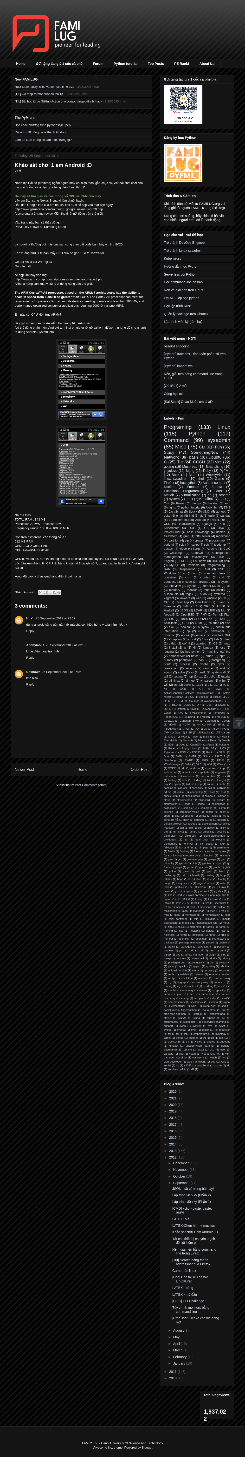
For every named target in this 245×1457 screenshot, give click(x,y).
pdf (202, 950)
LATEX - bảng (182, 1288)
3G (216, 684)
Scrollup (239, 723)
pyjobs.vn (224, 962)
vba (181, 1053)
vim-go (190, 680)
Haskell (169, 610)
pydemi (169, 544)
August (178, 1330)
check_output (172, 795)
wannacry (198, 1057)
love (178, 902)
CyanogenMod (212, 700)
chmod (222, 795)
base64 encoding (177, 346)
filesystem (170, 536)
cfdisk (180, 792)
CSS (167, 524)
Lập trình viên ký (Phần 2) (191, 1195)
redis (171, 974)
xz (177, 1065)
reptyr (171, 978)
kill (194, 647)
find (191, 515)
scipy (182, 544)
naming (168, 930)
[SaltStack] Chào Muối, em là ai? (188, 402)
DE (229, 700)
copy (223, 811)
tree (170, 1041)
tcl (177, 1033)
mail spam (206, 907)
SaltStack (170, 623)
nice (223, 930)
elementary (170, 843)
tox (201, 676)
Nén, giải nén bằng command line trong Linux (194, 1251)
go (210, 495)
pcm (181, 950)
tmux (189, 499)
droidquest (170, 839)
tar (169, 1033)
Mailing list (209, 736)
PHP (203, 614)
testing (178, 676)
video (183, 548)
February (180, 1357)
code (187, 803)
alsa (227, 623)
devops (197, 503)
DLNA (187, 704)
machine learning (218, 651)
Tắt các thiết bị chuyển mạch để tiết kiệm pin (193, 1241)
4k (165, 688)
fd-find (190, 847)
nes (181, 930)
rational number (177, 970)
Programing (178, 427)
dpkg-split (190, 835)
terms (167, 1037)
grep (186, 536)
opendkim (184, 938)
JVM (166, 732)
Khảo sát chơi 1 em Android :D (195, 1232)
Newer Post (24, 769)
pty (211, 962)
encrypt (188, 843)
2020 (173, 1105)
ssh (206, 544)
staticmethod (217, 1013)
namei (222, 926)
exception (175, 639)
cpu (177, 815)
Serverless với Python (180, 274)
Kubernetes (172, 258)
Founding (189, 716)
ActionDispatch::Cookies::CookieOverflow (188, 692)
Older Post (139, 769)
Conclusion (202, 602)
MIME (171, 736)
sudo (203, 594)
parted (210, 942)
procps (199, 540)
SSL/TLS (219, 756)
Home (21, 64)
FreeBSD (220, 716)
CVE (181, 700)
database (170, 581)
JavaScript (176, 511)
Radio (209, 752)
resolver (203, 978)
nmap (209, 656)
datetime (199, 819)
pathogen (186, 946)
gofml (186, 643)
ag (184, 573)
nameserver (177, 656)
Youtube (213, 623)
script (195, 544)
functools (224, 855)
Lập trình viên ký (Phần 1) (191, 1202)
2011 (173, 1372)
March (178, 1350)
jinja (223, 887)
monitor (192, 590)
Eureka (217, 487)
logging (169, 651)
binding (197, 780)
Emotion (193, 487)
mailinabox (170, 910)
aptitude (204, 772)
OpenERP (196, 744)
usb (212, 1049)
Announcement (214, 483)
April (177, 1344)
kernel (207, 586)
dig (199, 827)
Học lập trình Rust (177, 306)
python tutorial (190, 507)
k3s (170, 895)
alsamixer (211, 768)
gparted (201, 643)
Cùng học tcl (173, 394)
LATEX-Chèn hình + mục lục (193, 1225)
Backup (203, 696)
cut (200, 631)
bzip (199, 784)
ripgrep (181, 982)
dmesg (207, 831)
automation (170, 776)
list (218, 586)
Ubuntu (214, 457)
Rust (207, 569)
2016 (173, 1131)
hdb (184, 875)
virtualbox (206, 499)
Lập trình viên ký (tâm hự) (183, 322)
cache (222, 784)
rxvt (220, 986)
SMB (179, 756)
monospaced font (206, 922)
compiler (188, 807)
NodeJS (169, 614)
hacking (213, 503)
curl (221, 577)
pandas (225, 515)
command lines (214, 573)
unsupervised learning (199, 1045)
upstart (168, 548)
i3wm (199, 879)
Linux (223, 427)
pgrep (167, 954)
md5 (166, 914)
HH (198, 724)
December (181, 1163)
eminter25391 (221, 635)
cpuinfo (189, 815)
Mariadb (188, 740)
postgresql (218, 660)
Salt (222, 619)
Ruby (207, 471)
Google (226, 720)
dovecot (169, 635)
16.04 (199, 684)
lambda (208, 647)
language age (218, 895)
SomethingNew (204, 452)
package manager (190, 942)
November (181, 1170)
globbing (207, 863)
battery (172, 780)
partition (173, 540)
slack (194, 1005)
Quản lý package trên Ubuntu (186, 314)
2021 (173, 1098)
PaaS (210, 744)
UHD (205, 760)
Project (180, 503)
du (186, 839)
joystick (218, 891)
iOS (215, 643)
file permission (221, 847)
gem (223, 859)
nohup (183, 934)
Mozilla (226, 740)
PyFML (225, 471)
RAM (167, 569)
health (196, 875)
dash (186, 819)
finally (171, 851)
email (179, 515)
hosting (210, 875)
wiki (213, 1061)
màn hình (195, 926)
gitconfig (169, 863)
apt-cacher (170, 772)
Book (175, 475)
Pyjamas (169, 752)
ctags (215, 815)
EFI (224, 708)
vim (218, 462)
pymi (221, 664)
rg (170, 982)
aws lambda (208, 776)
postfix (220, 590)
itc (191, 887)
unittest (173, 1045)
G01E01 (169, 720)
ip (185, 647)
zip (228, 1065)
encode (187, 581)
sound (168, 672)
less (222, 647)
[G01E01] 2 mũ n (176, 386)
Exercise (169, 606)
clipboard (204, 800)
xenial (167, 1065)
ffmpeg (204, 847)
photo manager (195, 954)
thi (204, 1037)
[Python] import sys (178, 366)
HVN (227, 561)
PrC (171, 619)
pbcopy (221, 946)
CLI (202, 447)
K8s (222, 524)
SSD (221, 569)
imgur (200, 883)
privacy (226, 958)
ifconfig (222, 879)
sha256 (225, 998)
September (181, 1183)
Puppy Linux (189, 748)
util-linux (174, 680)
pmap (167, 958)
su (223, 1018)
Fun (218, 447)
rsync (180, 986)
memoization (212, 914)
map (212, 910)
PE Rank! (181, 64)
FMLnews (199, 561)
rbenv (195, 970)
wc (224, 1057)
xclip (223, 1061)
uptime (188, 1049)
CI (224, 598)
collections (170, 807)
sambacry (187, 990)
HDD (215, 561)
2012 (173, 1157)
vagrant (169, 598)
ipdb (166, 887)
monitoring (223, 536)
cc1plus (221, 787)
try (187, 1041)
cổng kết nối (171, 819)
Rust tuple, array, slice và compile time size (44, 86)
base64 (225, 776)
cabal (210, 784)
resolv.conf (171, 668)
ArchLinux (218, 520)
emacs (200, 635)
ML (223, 610)
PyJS (222, 748)
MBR (211, 610)
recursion (224, 970)
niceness (169, 934)
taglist (205, 1029)
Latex (218, 491)
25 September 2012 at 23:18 (65, 645)
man (185, 910)
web (198, 598)
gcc (180, 859)
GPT (207, 606)
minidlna (210, 918)
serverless (208, 994)
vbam (192, 1053)
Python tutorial (126, 64)
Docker (169, 487)
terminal (183, 520)
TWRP (189, 760)
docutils (221, 831)
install (173, 647)
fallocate (169, 847)
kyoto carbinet (195, 895)
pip (187, 540)
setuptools (200, 998)
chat (223, 792)
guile (211, 515)
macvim (180, 907)
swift (203, 672)
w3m (222, 680)
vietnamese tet (210, 1053)
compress (206, 807)
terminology (219, 1033)
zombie (172, 1069)
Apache (212, 548)
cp (188, 631)
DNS (227, 507)
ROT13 (196, 752)
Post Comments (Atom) (91, 785)
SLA (166, 756)
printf (167, 664)
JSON (184, 610)
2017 (173, 1124)
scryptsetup (219, 990)
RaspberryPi (187, 569)
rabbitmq (225, 966)
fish (216, 639)
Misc (180, 447)
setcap (185, 998)
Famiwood (219, 712)
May (176, 1337)
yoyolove (170, 471)
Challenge (176, 553)
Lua (228, 732)
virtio (184, 1057)
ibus (210, 879)
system (174, 499)
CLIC (226, 548)
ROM (183, 752)
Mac (195, 736)
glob (194, 863)
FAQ (180, 712)
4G (224, 684)
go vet (190, 867)
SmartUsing (214, 466)
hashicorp (170, 875)
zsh (176, 684)
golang (169, 466)
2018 (173, 1118)
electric (220, 839)
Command (176, 440)
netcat (195, 656)
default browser (173, 823)
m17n (167, 907)
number (168, 938)
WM (209, 764)
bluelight (221, 780)
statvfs (182, 1018)
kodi (179, 895)
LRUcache (203, 732)
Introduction (171, 728)
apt (195, 573)
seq (192, 994)
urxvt (201, 1049)
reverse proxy (221, 978)
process (185, 664)
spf (224, 1010)
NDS (171, 744)
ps (170, 520)
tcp (186, 1033)
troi (179, 1041)
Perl (215, 614)
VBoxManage (172, 764)
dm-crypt (178, 831)
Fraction (205, 716)
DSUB (222, 704)
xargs (196, 548)
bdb (184, 780)
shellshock (196, 1002)
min (196, 918)
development (210, 823)
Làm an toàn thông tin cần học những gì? (43, 140)
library (199, 899)
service (208, 668)
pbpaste (169, 950)
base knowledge (198, 532)
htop (223, 875)
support (168, 1025)
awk (171, 627)
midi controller (178, 918)
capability (197, 787)
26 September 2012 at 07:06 (62, 672)
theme (179, 1037)
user (223, 1049)
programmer (217, 540)
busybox (203, 627)
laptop (167, 899)
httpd (180, 879)
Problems (193, 565)
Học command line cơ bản (183, 282)
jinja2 (167, 891)
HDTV (186, 724)
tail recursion (222, 1029)
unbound (225, 1041)
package (169, 942)
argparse (220, 772)
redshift (184, 974)
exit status (206, 843)
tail (166, 676)
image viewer (184, 883)
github (183, 863)
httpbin (168, 879)
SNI (205, 756)
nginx (172, 507)
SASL (222, 752)
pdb (192, 950)
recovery (209, 970)
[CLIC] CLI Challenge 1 (189, 1301)
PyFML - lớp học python (181, 298)
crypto (202, 815)
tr (229, 1037)
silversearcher (176, 1005)
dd (210, 819)
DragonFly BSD (186, 708)
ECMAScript (208, 708)
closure (221, 800)
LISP (189, 732)
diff (191, 827)
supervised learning (214, 1021)
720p (183, 688)
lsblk (196, 902)
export (191, 639)
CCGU (199, 462)
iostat (223, 883)
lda (179, 899)
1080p (187, 684)
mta (170, 926)
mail (192, 907)
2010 (173, 1378)
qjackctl (183, 966)
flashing (184, 851)
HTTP (221, 606)
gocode (203, 867)
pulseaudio (171, 594)
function (208, 855)
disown (211, 827)
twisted (198, 1041)
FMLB (183, 561)
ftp (165, 855)
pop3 (202, 660)
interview (175, 586)
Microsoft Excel (207, 740)
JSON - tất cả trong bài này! (193, 1189)
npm (222, 656)
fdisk (205, 639)
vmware (185, 598)
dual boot (201, 839)
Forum (98, 64)
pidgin (212, 954)
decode (221, 819)
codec (201, 803)
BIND (179, 696)
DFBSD (173, 704)
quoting (210, 966)
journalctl (203, 891)
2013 (173, 1151)
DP (199, 704)
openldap (201, 938)
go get (178, 867)
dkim (223, 827)
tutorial (225, 676)
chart (212, 792)
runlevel (193, 986)
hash (222, 871)
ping (223, 954)
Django (207, 524)
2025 (173, 1091)
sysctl (222, 1025)
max (223, 910)
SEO (197, 619)
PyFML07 (208, 748)
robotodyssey (200, 982)
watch (213, 1057)
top (191, 676)
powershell (197, 958)
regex (189, 594)
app (224, 768)
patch (171, 946)
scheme (224, 495)
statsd (167, 1018)
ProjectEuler (172, 532)
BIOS (190, 696)
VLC (199, 764)
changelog (196, 792)
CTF (171, 700)
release (199, 974)
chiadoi (209, 795)
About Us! (207, 64)
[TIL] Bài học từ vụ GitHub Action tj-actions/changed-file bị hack (58, 101)
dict (182, 827)
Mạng (190, 471)
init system (223, 581)
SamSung (170, 760)
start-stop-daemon (175, 1013)
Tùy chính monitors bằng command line (190, 1310)
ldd (188, 899)
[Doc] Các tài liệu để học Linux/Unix (190, 1279)
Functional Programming (183, 491)
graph (216, 867)
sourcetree (209, 1010)
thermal (193, 1037)
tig (212, 1037)
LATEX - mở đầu (184, 1294)
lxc (228, 586)
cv (224, 815)
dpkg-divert (170, 835)
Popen (172, 748)
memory (174, 590)
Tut (180, 462)
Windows (170, 573)
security (191, 668)
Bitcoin (217, 696)
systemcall (219, 672)
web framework (196, 1061)
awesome (189, 776)
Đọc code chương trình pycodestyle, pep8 (43, 125)
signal (226, 1002)
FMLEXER (189, 606)
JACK (186, 728)
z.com (218, 1065)
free (224, 851)
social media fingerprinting (180, 1010)
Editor (167, 712)
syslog (168, 1029)
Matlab (169, 495)
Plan (227, 614)
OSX (221, 528)
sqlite (181, 672)
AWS (219, 688)
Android (29, 592)
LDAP (198, 610)
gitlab (172, 643)
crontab (205, 577)
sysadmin (218, 440)
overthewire (219, 938)
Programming (216, 565)
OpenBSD (187, 614)
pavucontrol (205, 946)
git (201, 515)
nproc (212, 934)
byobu (177, 784)
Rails (184, 619)
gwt (198, 871)
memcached (192, 914)
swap (183, 1025)
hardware (204, 581)
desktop (192, 823)
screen (203, 990)
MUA (184, 736)
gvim (186, 871)
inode (211, 883)
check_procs (192, 795)
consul (209, 811)
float (227, 639)
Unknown (33, 672)
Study (169, 452)
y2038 (187, 1065)
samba (172, 990)
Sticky (193, 511)
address (195, 768)
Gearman (210, 720)
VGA (188, 764)
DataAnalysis (199, 557)
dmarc (193, 831)
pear (211, 950)
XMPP (172, 768)
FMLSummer (198, 712)
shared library (176, 1002)
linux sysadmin (175, 479)
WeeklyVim (214, 475)
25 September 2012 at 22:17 (55, 618)
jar (213, 887)
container (170, 577)
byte (188, 784)
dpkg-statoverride (214, 835)
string (196, 1018)
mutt (207, 590)
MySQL (174, 565)
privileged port (177, 962)
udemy (211, 1041)
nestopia (195, 930)
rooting (168, 986)
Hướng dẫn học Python (181, 266)
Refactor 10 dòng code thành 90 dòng (41, 132)
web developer (173, 1061)
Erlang (221, 602)
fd (180, 847)
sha (214, 998)
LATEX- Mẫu (181, 1219)
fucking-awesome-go (185, 855)
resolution (187, 978)
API (201, 688)
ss (192, 672)
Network (171, 457)
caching (168, 787)
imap (227, 643)
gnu (220, 863)
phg (178, 954)
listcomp (213, 899)
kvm (227, 503)
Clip (166, 602)
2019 (173, 1111)
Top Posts (156, 64)
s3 (228, 986)
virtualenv (206, 680)
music (181, 926)
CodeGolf (197, 553)
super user (190, 1021)
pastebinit (224, 942)
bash (193, 457)
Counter (194, 700)
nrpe (223, 934)
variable (168, 1053)
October (179, 1176)
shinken (213, 1002)
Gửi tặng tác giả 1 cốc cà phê (59, 64)
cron (188, 577)
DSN (209, 704)
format (198, 851)
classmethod (184, 800)
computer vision (189, 811)
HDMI (172, 724)
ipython (192, 586)
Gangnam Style (189, 720)
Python (197, 434)
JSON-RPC (219, 728)
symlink (196, 1025)
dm (166, 831)
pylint (171, 966)
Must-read (189, 466)
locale (167, 902)
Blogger (147, 1447)
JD (197, 728)
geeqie (212, 859)
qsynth (197, 966)
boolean (186, 627)
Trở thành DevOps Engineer (185, 242)
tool (221, 1037)
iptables (179, 887)
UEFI (185, 623)
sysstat (181, 1029)
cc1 (210, 787)
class (167, 800)
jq (229, 891)
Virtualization (190, 495)
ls (188, 902)
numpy (168, 660)
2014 (173, 1144)
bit (208, 780)
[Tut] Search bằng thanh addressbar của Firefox (191, 1262)
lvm (207, 902)
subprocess (171, 1021)
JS (205, 728)
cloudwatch (170, 803)
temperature (200, 1033)
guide (172, 871)
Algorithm (212, 507)
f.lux (222, 843)
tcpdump (220, 544)
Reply (30, 631)
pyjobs (204, 664)
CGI (228, 696)
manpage (199, 910)
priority (213, 958)
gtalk (227, 867)
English (169, 561)
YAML (199, 623)
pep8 (223, 950)
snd (223, 1005)
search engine (173, 994)
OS (206, 528)
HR (209, 724)
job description (184, 891)
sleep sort (209, 1005)
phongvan (185, 660)
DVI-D (167, 708)
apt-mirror (188, 772)
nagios (210, 926)
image (167, 883)
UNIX (206, 511)
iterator (202, 887)
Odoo (182, 744)
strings (211, 1018)
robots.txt (220, 982)
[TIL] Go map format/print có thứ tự (39, 94)
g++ (170, 859)
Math (192, 475)
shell (201, 479)
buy (166, 784)
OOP (191, 528)
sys (210, 1025)
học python (188, 483)
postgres (181, 958)
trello (212, 676)
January (179, 1363)
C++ (167, 503)
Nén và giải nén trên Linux (183, 290)
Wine (220, 764)
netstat (210, 930)
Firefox (169, 483)
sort (222, 668)
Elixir (220, 557)
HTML (221, 724)
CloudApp (182, 602)
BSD (222, 499)
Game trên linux (184, 1271)
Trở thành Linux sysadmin (183, 250)
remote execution (219, 974)
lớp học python (190, 651)
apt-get (221, 511)
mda (177, 914)
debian (220, 532)
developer (217, 631)
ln (225, 899)
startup (197, 1013)
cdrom (167, 792)
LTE (218, 732)
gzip (209, 871)
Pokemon (224, 744)
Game (219, 479)
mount (226, 922)
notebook (198, 934)
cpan (167, 815)
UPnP (220, 760)
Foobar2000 (171, 716)
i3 (189, 879)
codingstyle (218, 803)
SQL (210, 619)
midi (228, 914)
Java (178, 732)
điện (184, 1069)
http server (202, 536)
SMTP (192, 756)
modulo (186, 922)
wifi (166, 684)
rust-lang (208, 986)
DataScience (186, 524)
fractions (211, 851)
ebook (185, 635)
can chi (182, 787)
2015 (173, 1137)
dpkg (167, 515)
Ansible (212, 598)
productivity (198, 962)
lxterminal (220, 902)
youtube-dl (203, 1065)
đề (192, 1069)
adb (183, 768)
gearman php (195, 859)
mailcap (221, 907)
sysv (193, 1029)
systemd (219, 594)
